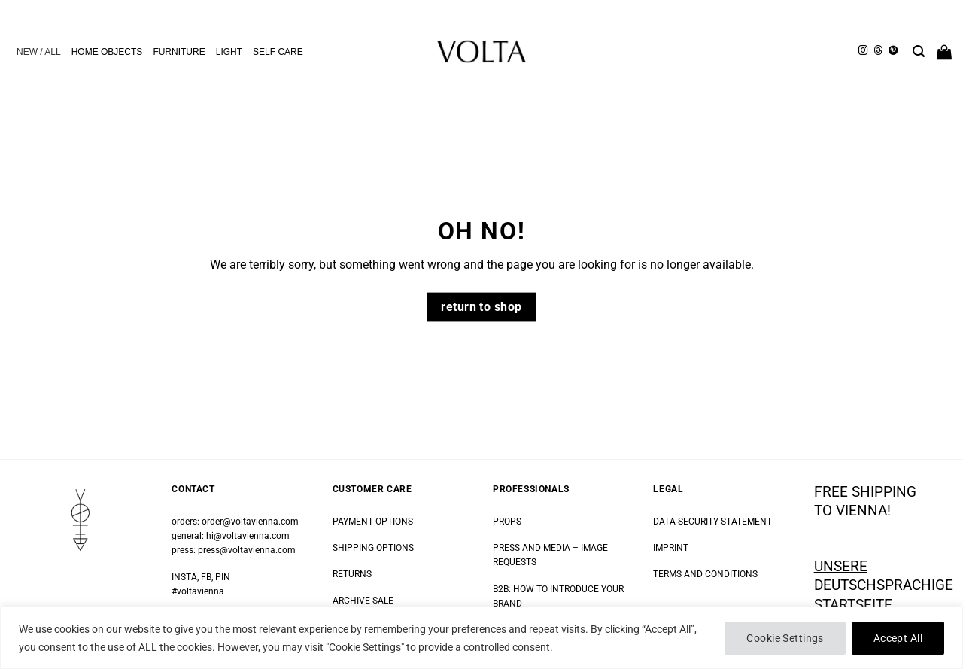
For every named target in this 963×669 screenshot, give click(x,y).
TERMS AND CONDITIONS (705, 574)
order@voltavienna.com (250, 521)
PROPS (507, 521)
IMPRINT (670, 548)
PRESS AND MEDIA (531, 548)
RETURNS (352, 574)
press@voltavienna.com (247, 550)
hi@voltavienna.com (248, 536)
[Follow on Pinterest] (893, 51)
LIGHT (229, 52)
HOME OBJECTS (107, 52)
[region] (481, 638)
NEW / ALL (39, 52)
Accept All (897, 638)
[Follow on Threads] (877, 51)
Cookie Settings (784, 638)
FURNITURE (179, 52)
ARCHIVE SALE (363, 600)
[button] (919, 51)
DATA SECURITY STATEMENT (712, 521)
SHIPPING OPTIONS (373, 548)
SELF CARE (278, 52)
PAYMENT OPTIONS (373, 521)
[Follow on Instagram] (862, 51)
